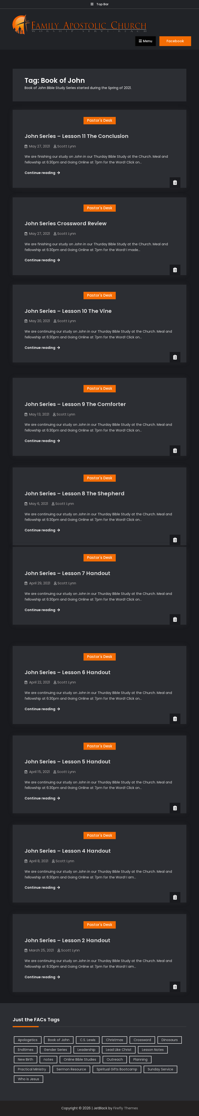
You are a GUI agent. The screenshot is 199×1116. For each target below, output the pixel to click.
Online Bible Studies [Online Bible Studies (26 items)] (80, 1059)
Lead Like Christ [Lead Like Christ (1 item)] (118, 1049)
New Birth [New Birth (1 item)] (25, 1059)
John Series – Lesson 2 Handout (67, 923)
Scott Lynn (66, 146)
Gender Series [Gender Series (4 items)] (55, 1049)
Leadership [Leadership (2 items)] (86, 1049)
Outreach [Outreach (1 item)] (115, 1059)
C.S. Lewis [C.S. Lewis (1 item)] (87, 1039)
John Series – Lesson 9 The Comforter (75, 398)
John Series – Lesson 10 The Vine (68, 311)
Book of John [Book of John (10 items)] (58, 1039)
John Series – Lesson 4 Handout (68, 835)
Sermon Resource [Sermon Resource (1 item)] (71, 1069)
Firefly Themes (125, 1108)
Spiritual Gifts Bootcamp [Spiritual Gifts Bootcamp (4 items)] (117, 1069)
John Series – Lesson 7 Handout (67, 573)
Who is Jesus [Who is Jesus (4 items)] (28, 1079)
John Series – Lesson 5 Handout (67, 748)
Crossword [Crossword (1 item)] (142, 1039)
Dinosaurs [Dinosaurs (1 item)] (170, 1039)
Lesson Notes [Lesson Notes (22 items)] (153, 1049)
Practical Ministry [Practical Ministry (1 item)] (32, 1069)
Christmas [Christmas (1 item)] (114, 1039)
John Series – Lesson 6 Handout (67, 660)
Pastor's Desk (99, 120)
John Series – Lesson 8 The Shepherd (75, 485)
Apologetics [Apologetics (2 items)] (27, 1039)
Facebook (175, 41)
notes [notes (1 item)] (48, 1059)
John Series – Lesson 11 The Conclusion (76, 136)
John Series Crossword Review (65, 223)
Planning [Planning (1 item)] (140, 1059)
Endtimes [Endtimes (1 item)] (25, 1049)
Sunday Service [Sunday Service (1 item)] (160, 1069)
